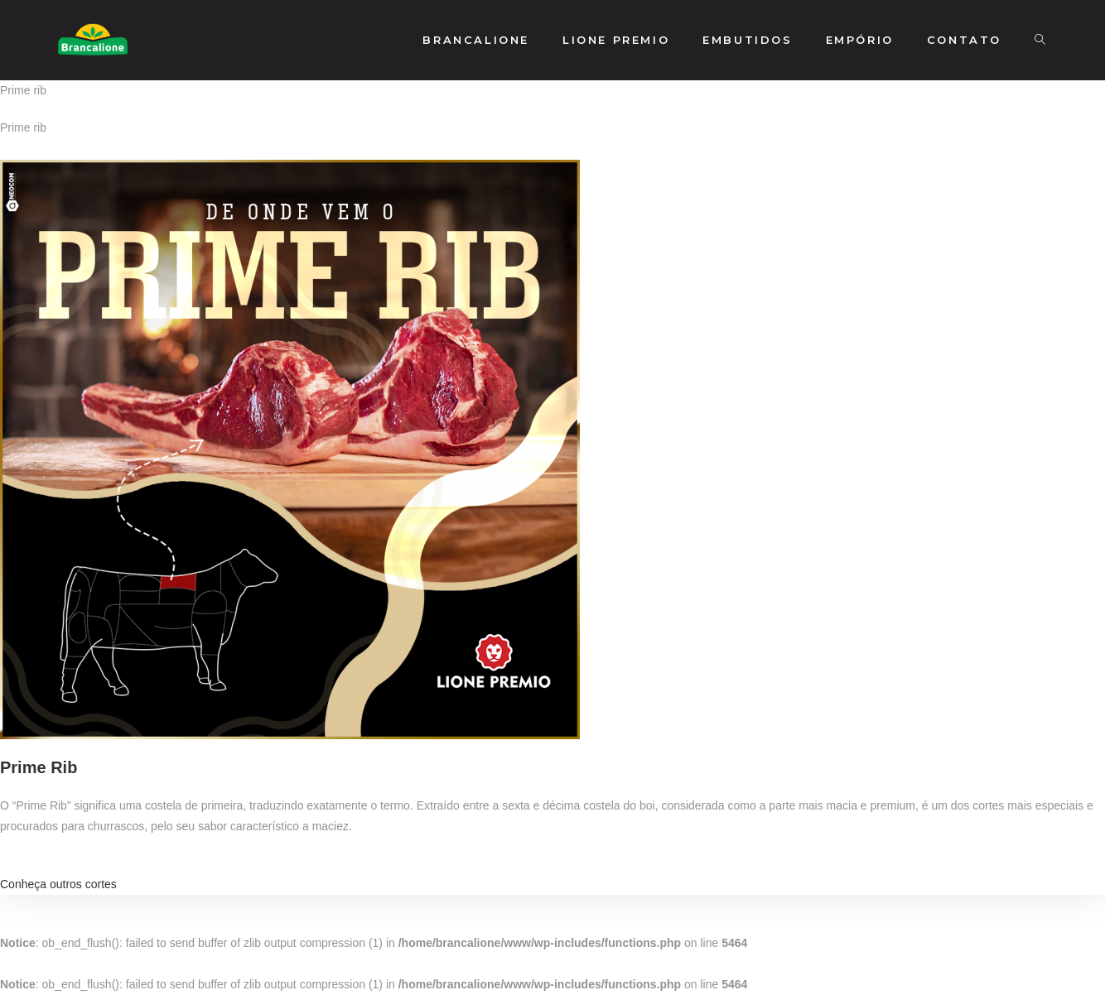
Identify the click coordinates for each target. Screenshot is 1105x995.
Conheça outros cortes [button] (58, 884)
